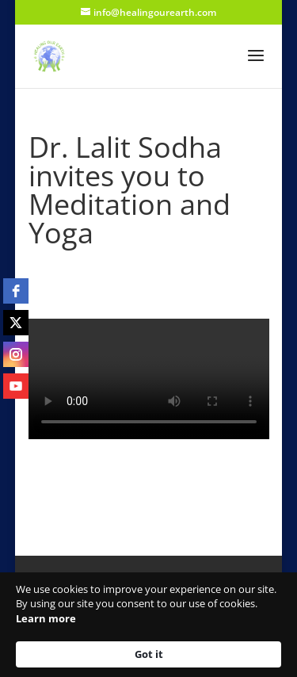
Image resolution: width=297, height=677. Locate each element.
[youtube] (16, 386)
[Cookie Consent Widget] (148, 624)
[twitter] (16, 322)
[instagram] (16, 354)
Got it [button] (149, 654)
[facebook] (16, 291)
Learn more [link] (46, 618)
